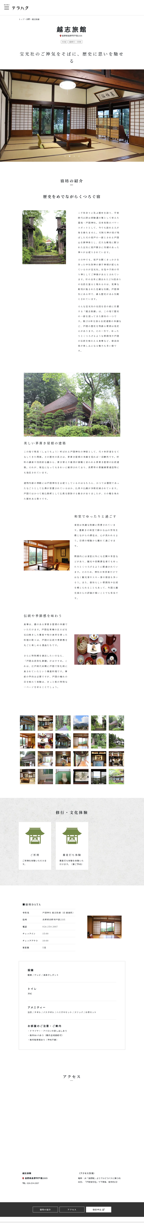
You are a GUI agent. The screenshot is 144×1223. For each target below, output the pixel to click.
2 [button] (69, 156)
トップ (21, 19)
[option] (72, 115)
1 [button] (65, 156)
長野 (28, 19)
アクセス (72, 1209)
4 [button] (78, 156)
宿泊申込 (99, 1209)
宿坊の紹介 (45, 1209)
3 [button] (74, 156)
